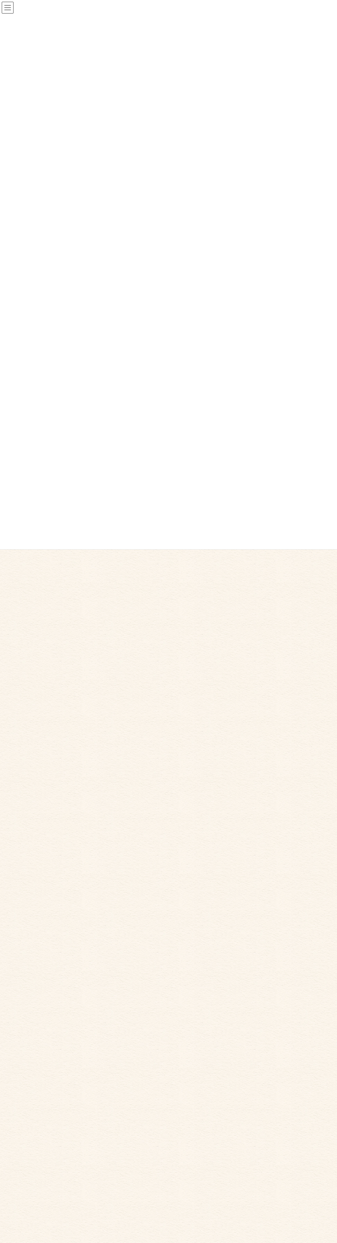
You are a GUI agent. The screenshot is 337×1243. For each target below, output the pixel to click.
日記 (57, 986)
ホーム (59, 1143)
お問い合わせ (65, 1192)
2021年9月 (63, 1032)
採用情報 (61, 1168)
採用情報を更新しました (164, 642)
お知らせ (61, 974)
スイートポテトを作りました (169, 704)
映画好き (147, 766)
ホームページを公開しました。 (172, 892)
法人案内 (61, 1156)
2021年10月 (64, 1020)
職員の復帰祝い (155, 829)
